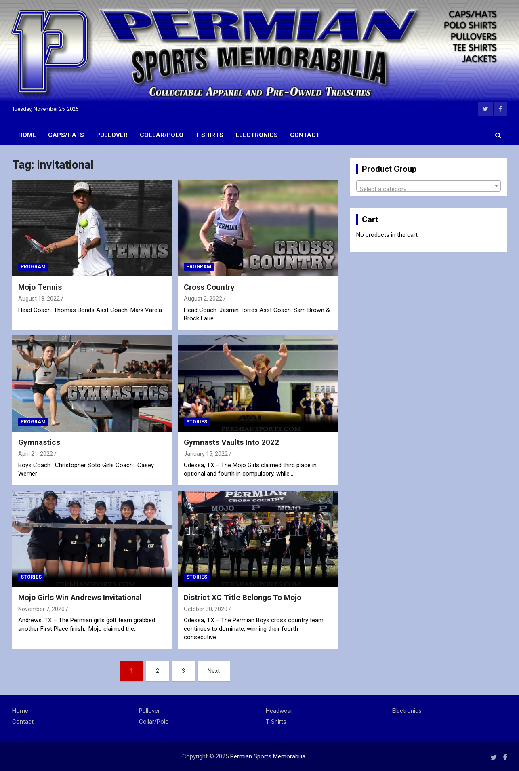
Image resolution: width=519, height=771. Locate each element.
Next (214, 670)
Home (27, 135)
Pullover (112, 135)
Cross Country (209, 287)
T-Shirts (209, 135)
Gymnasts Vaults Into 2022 (231, 442)
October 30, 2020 (205, 609)
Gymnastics (39, 442)
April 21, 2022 (35, 454)
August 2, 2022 (203, 298)
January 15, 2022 (206, 454)
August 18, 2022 (39, 298)
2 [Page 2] (157, 670)
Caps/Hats (66, 135)
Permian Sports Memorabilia (267, 756)
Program (33, 267)
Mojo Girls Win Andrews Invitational (80, 597)
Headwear (279, 710)
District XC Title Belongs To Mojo (242, 597)
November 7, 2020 (41, 609)
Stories (196, 422)
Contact (305, 135)
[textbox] (428, 189)
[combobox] (428, 186)
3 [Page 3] (183, 670)
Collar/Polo (161, 135)
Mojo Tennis (40, 287)
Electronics (256, 135)
